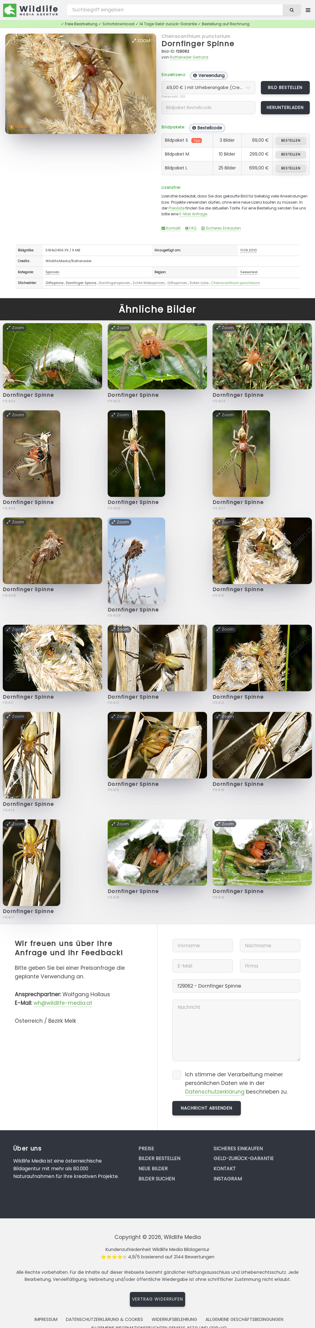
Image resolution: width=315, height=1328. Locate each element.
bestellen (291, 140)
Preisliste (177, 208)
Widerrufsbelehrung (174, 1319)
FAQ (191, 228)
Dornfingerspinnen (114, 282)
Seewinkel (248, 272)
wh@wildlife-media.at (63, 1003)
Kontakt (171, 228)
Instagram (227, 1179)
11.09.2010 (248, 250)
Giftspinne (54, 282)
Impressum (46, 1319)
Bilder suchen (156, 1179)
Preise (146, 1148)
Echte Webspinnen (149, 282)
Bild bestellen (285, 87)
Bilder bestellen (159, 1158)
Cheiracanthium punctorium (195, 36)
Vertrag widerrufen (157, 1299)
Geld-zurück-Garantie (243, 1158)
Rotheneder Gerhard (189, 57)
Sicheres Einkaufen (221, 228)
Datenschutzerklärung (215, 1091)
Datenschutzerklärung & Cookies (104, 1319)
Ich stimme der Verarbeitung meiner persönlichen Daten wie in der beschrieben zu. (236, 1083)
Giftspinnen (177, 282)
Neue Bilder (153, 1168)
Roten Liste (199, 282)
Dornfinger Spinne (197, 44)
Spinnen (52, 272)
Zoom (141, 41)
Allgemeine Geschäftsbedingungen (244, 1319)
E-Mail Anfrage (193, 214)
